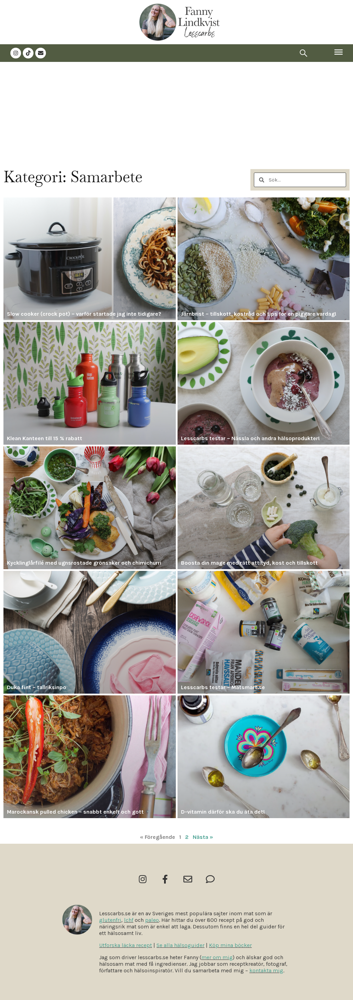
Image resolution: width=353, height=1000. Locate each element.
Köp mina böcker (230, 945)
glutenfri (110, 920)
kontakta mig (266, 970)
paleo (152, 920)
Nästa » (203, 836)
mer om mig (217, 957)
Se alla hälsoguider (180, 945)
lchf (128, 920)
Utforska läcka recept (125, 945)
